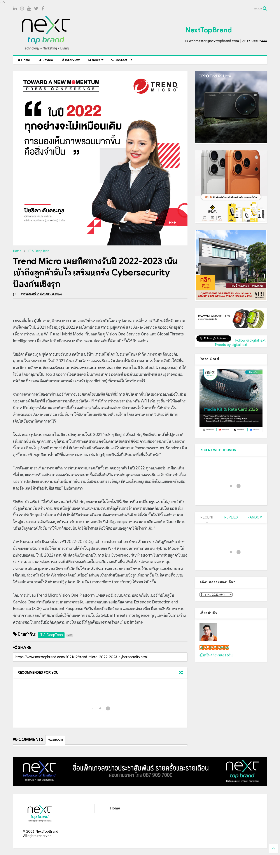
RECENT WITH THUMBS (218, 450)
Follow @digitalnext (250, 340)
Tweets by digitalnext (231, 345)
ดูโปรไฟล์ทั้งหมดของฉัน (216, 655)
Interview (71, 60)
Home (24, 60)
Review (46, 60)
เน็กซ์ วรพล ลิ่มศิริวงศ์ (214, 647)
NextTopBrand (208, 30)
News (95, 60)
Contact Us (121, 60)
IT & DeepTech (38, 251)
